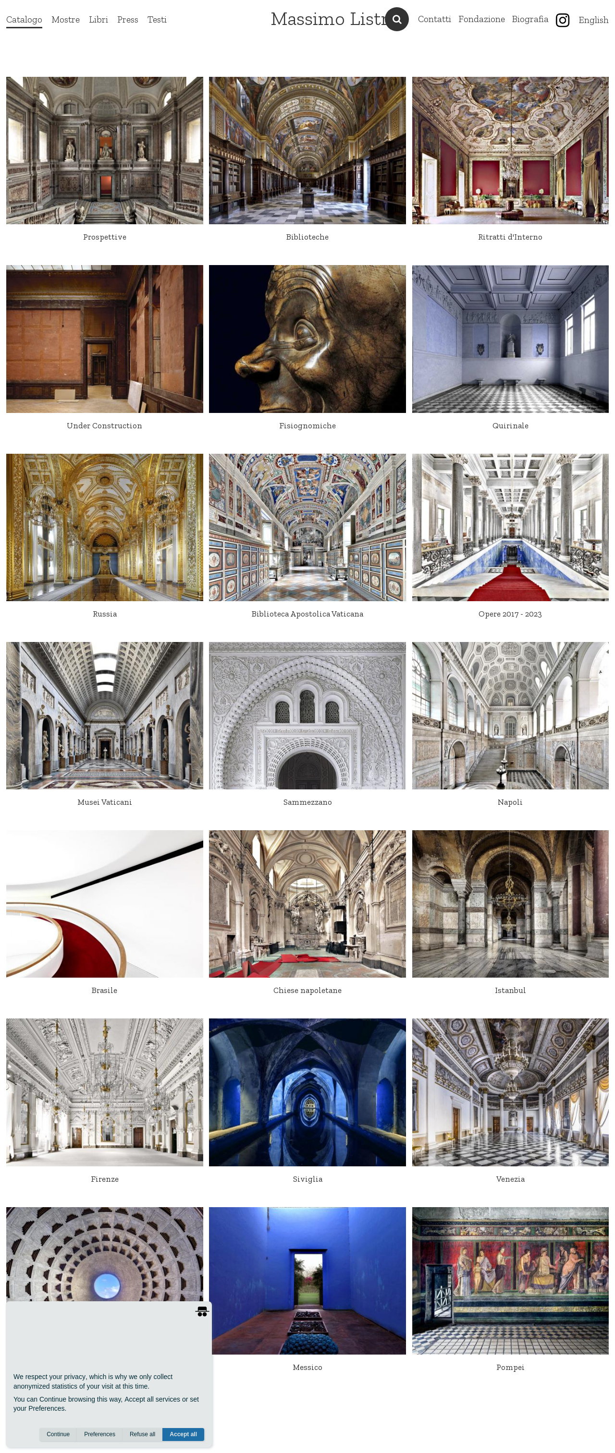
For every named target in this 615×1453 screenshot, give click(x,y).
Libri (98, 19)
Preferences (99, 1434)
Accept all (183, 1434)
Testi (157, 19)
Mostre (65, 19)
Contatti (434, 18)
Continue (58, 1434)
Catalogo (24, 19)
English (594, 19)
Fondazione (481, 18)
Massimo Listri (332, 18)
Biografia (530, 18)
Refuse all (142, 1434)
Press (127, 19)
